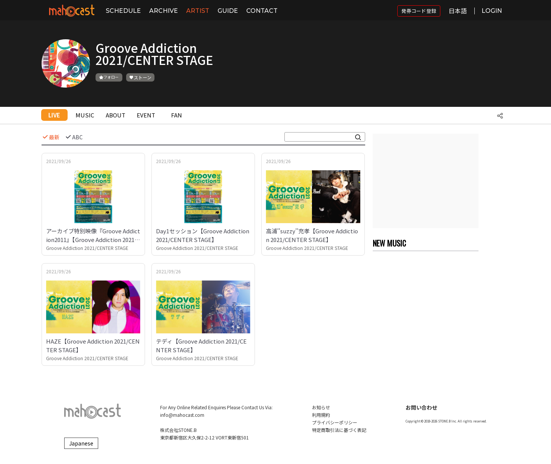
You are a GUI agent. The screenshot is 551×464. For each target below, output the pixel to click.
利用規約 (321, 415)
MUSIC (85, 115)
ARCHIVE (163, 10)
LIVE (54, 115)
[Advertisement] (425, 181)
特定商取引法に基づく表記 (339, 430)
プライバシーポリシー (334, 422)
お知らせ (321, 407)
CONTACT (262, 10)
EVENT (146, 115)
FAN (176, 115)
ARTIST (197, 10)
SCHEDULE (123, 10)
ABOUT (115, 115)
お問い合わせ (421, 407)
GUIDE (228, 10)
